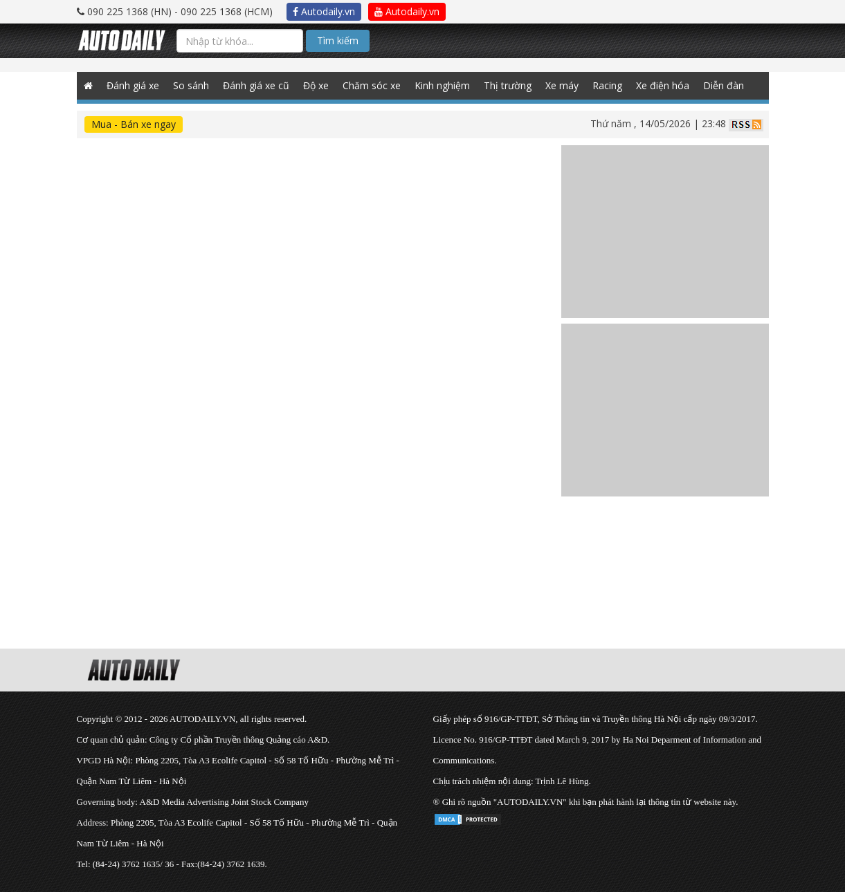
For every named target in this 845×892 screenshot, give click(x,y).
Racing (607, 85)
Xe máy (562, 85)
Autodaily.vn (324, 11)
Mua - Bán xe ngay (133, 124)
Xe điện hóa (662, 85)
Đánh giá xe (133, 85)
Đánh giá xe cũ (256, 85)
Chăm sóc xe (372, 85)
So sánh (191, 85)
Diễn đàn (723, 85)
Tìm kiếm (337, 40)
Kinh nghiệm (442, 85)
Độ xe (316, 85)
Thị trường (507, 85)
